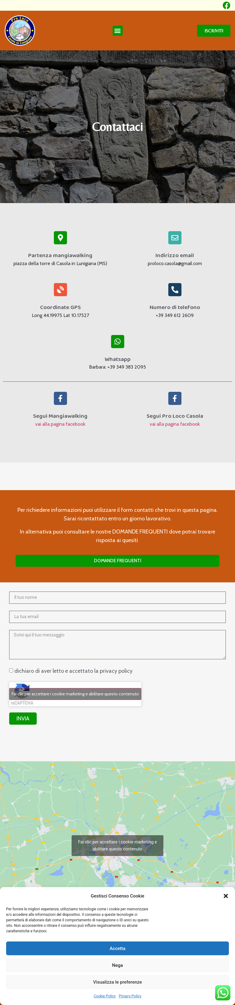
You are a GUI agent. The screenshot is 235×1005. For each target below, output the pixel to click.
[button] (226, 896)
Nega (117, 965)
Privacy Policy (130, 996)
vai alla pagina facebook (60, 424)
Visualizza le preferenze (117, 982)
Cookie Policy (105, 996)
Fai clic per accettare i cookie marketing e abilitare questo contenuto (75, 694)
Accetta (117, 948)
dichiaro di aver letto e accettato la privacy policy (73, 671)
